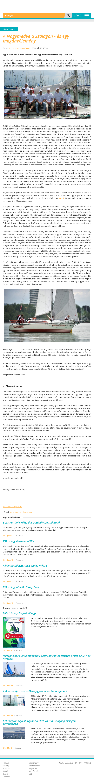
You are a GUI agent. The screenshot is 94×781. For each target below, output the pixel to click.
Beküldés (6, 776)
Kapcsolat (33, 768)
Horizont (6, 768)
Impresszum (34, 763)
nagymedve (15, 512)
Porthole (47, 6)
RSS (30, 774)
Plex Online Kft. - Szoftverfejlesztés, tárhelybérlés (83, 768)
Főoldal (5, 29)
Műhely (6, 774)
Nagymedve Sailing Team (19, 48)
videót (62, 198)
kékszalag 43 (27, 512)
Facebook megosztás (12, 506)
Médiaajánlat (34, 765)
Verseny (12, 29)
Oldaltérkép (34, 771)
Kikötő (5, 771)
